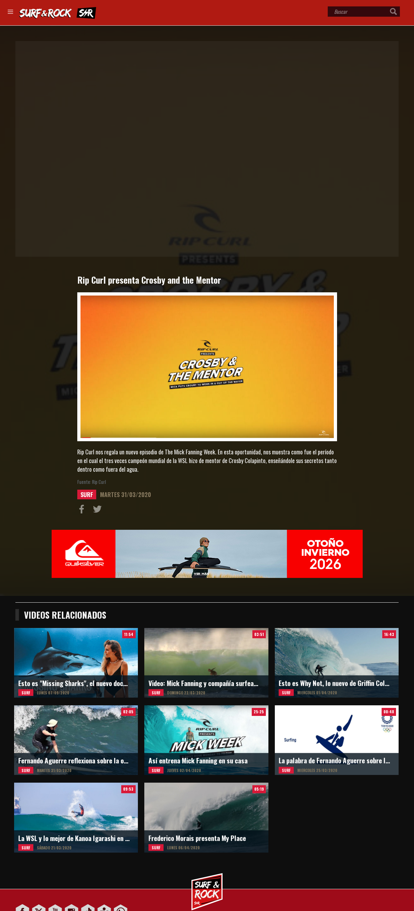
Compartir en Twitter (99, 510)
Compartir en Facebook (83, 510)
